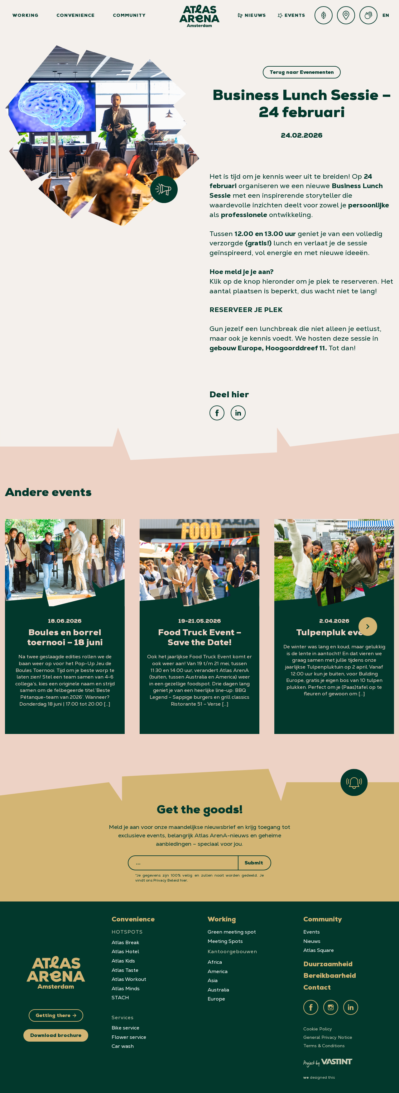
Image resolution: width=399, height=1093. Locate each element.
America (218, 971)
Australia (218, 990)
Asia (213, 980)
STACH (120, 997)
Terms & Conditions (324, 1045)
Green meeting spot (232, 932)
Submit (254, 863)
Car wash (123, 1046)
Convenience (75, 16)
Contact (317, 988)
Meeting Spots (225, 941)
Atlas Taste (125, 970)
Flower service (129, 1037)
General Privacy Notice (327, 1037)
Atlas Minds (126, 988)
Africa (215, 962)
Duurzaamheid (328, 965)
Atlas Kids (123, 961)
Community (129, 16)
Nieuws (252, 15)
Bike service (125, 1027)
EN (385, 16)
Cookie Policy (317, 1029)
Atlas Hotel (125, 951)
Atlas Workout (129, 979)
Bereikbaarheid (329, 976)
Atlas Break (125, 942)
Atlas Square (318, 950)
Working (25, 16)
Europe (216, 999)
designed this (319, 1077)
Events (291, 15)
